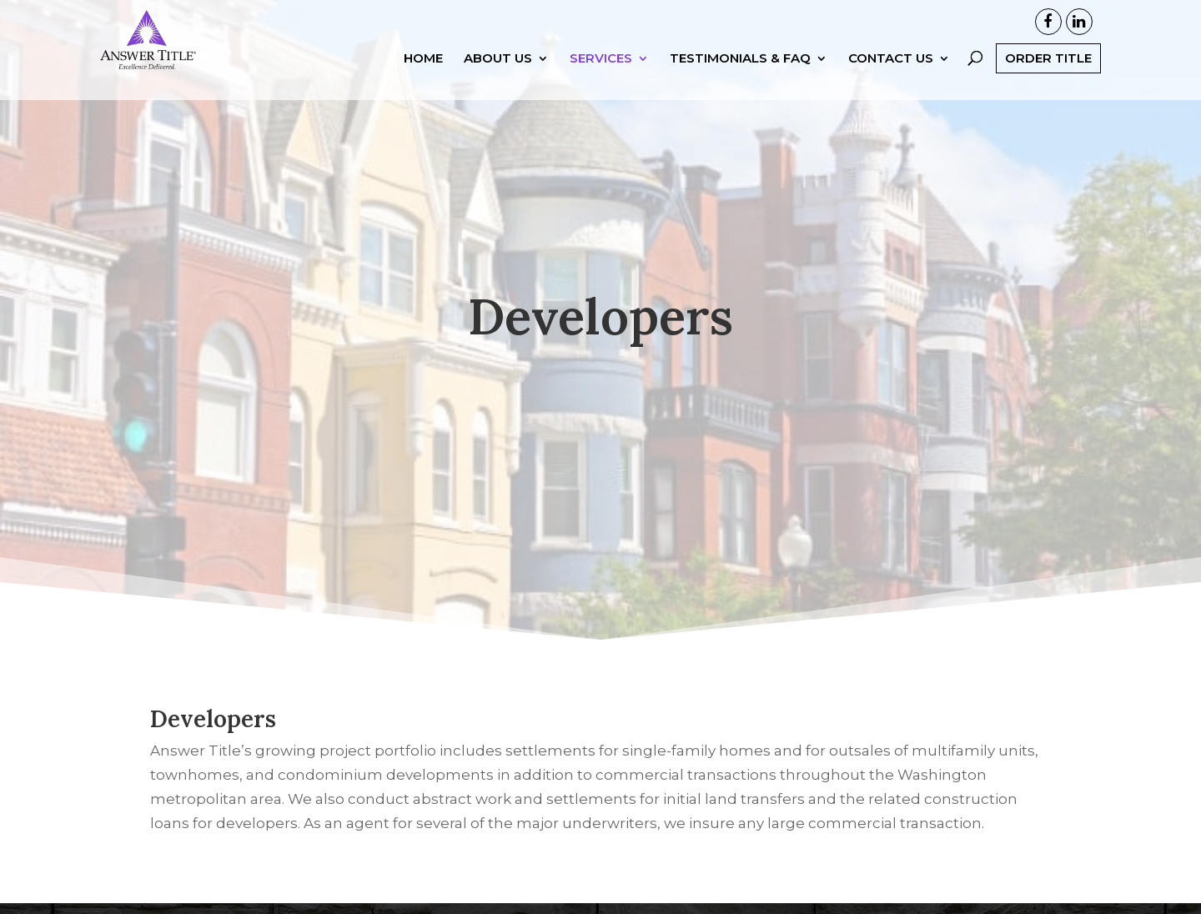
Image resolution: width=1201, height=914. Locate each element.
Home (423, 59)
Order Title (1048, 58)
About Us (498, 59)
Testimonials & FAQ (740, 59)
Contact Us (890, 59)
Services (601, 59)
